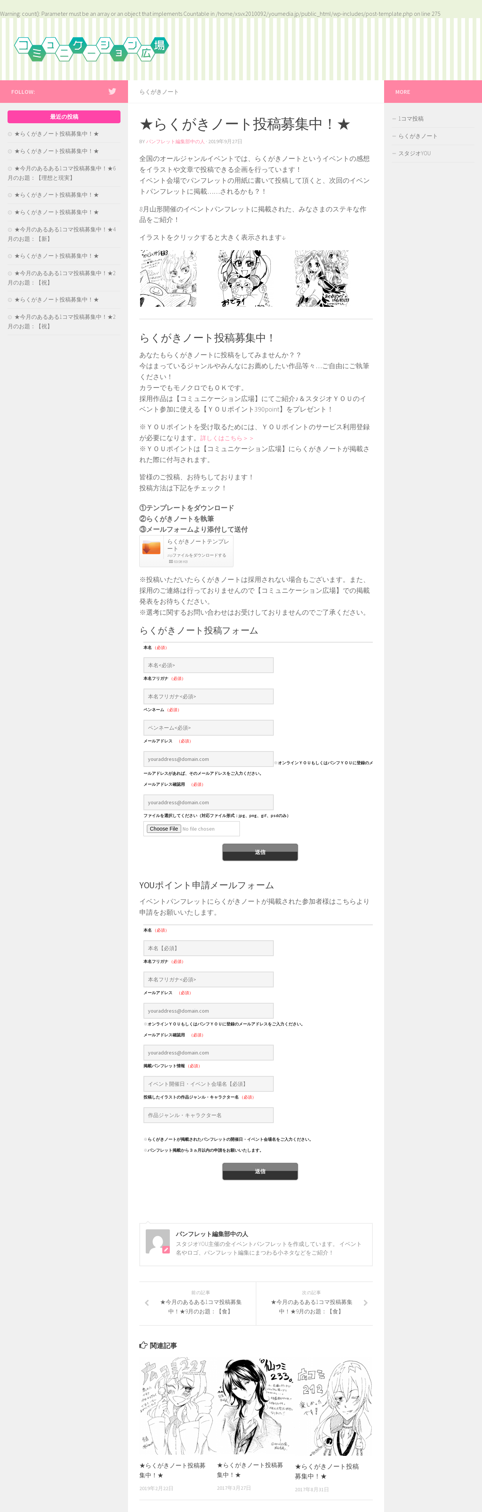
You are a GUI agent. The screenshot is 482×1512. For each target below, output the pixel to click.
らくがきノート (160, 91)
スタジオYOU (414, 153)
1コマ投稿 (411, 118)
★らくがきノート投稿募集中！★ (56, 133)
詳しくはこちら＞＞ (230, 437)
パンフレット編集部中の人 (177, 141)
